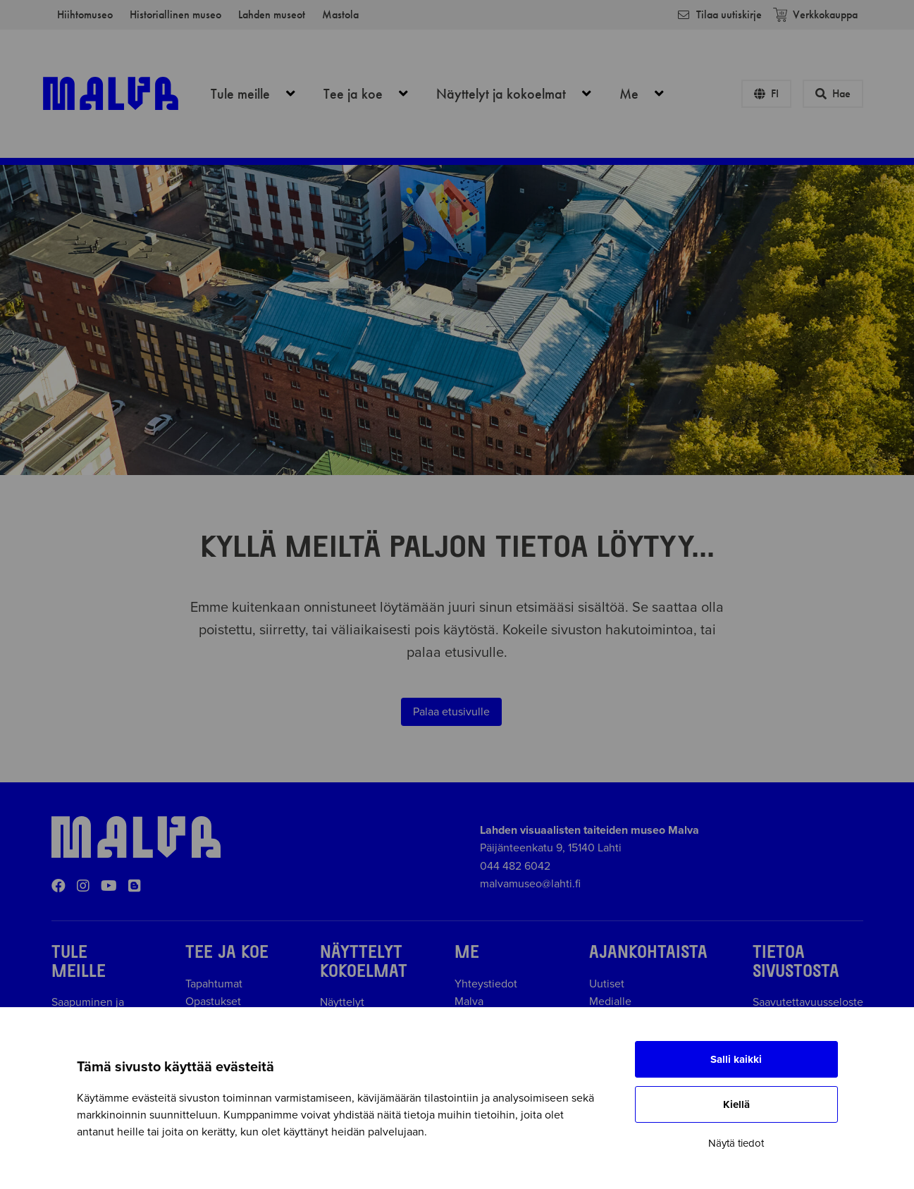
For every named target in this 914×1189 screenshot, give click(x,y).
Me (649, 94)
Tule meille (261, 94)
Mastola (340, 14)
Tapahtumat (213, 984)
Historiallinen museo (175, 14)
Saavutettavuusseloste (808, 1002)
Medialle (610, 1001)
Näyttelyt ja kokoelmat (521, 94)
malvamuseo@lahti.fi (530, 884)
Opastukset (213, 1001)
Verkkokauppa (815, 14)
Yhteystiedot (486, 984)
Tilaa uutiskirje (719, 14)
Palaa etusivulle (451, 712)
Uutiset (606, 984)
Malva (469, 1001)
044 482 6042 (515, 866)
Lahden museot (271, 14)
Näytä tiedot (736, 1143)
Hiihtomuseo (85, 14)
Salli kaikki (736, 1059)
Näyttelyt (342, 1002)
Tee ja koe (373, 94)
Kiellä (736, 1104)
